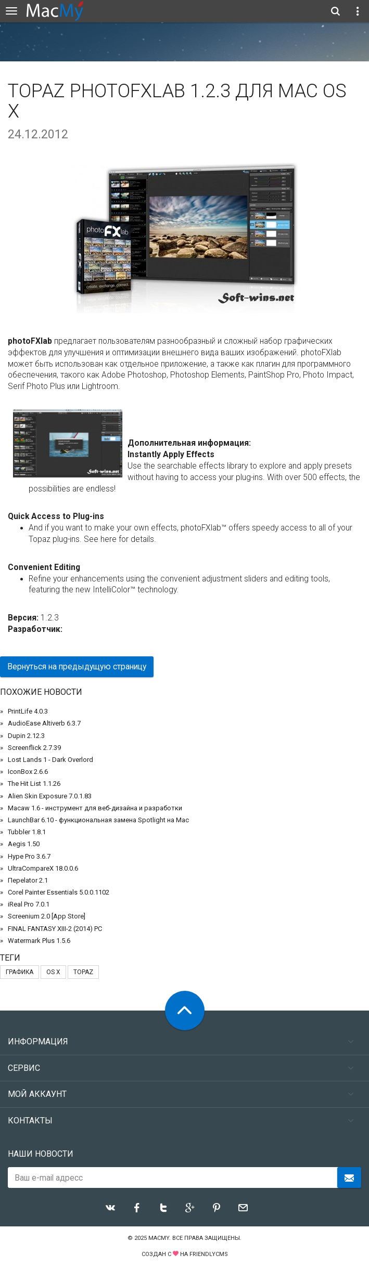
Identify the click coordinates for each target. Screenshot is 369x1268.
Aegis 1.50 (24, 844)
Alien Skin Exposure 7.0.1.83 (50, 796)
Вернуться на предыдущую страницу (76, 666)
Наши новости (40, 1154)
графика (19, 972)
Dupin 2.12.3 (26, 736)
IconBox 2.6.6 (28, 771)
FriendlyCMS (208, 1254)
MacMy (158, 1238)
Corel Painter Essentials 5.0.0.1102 (58, 892)
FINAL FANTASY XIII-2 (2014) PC (55, 929)
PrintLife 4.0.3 (28, 711)
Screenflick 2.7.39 (34, 748)
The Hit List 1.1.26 (34, 783)
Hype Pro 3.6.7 (29, 856)
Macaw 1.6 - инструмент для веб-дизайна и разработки (95, 808)
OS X (53, 972)
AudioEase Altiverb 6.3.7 (44, 723)
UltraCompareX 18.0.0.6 (43, 868)
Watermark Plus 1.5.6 (39, 940)
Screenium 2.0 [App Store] (46, 916)
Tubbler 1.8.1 (27, 832)
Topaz (83, 972)
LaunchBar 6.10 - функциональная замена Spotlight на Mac (98, 820)
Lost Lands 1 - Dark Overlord (50, 760)
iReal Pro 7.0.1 (28, 904)
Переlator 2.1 (28, 880)
